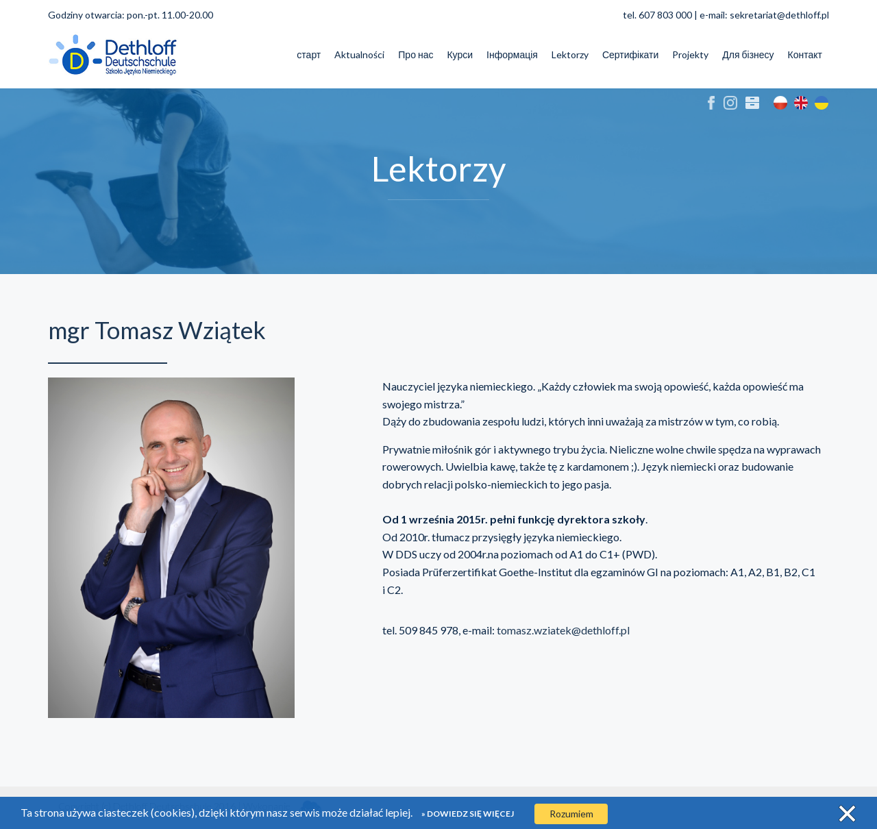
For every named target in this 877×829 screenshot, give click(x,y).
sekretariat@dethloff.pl (779, 15)
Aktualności (359, 54)
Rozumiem (571, 813)
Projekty (690, 54)
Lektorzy (570, 54)
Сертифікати (630, 54)
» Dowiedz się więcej (467, 813)
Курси (460, 54)
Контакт (805, 54)
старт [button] (309, 54)
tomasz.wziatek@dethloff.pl (563, 629)
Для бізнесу (748, 54)
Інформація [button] (512, 54)
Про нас (415, 54)
